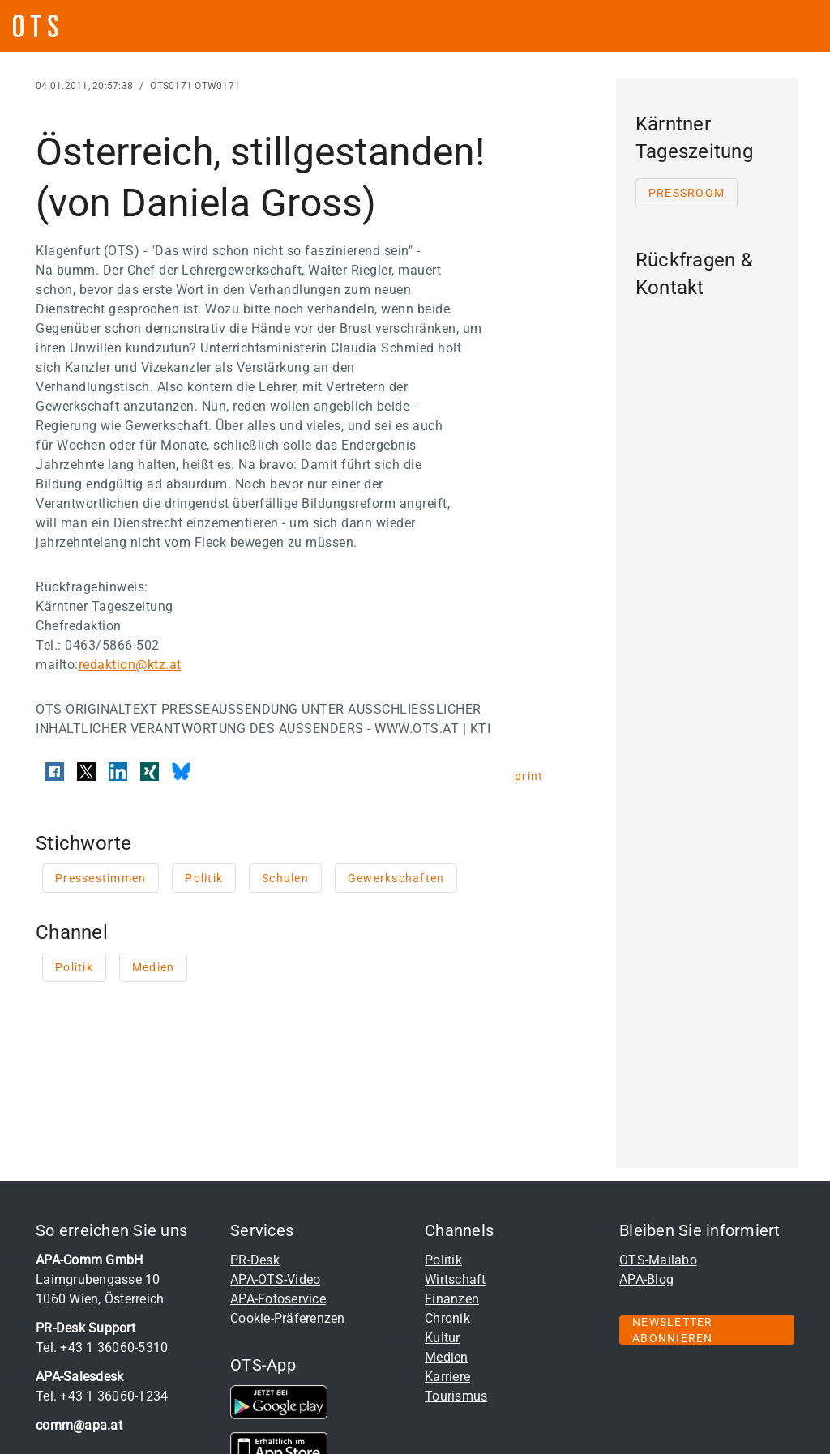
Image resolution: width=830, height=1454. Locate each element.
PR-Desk (255, 1260)
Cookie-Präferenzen (287, 1318)
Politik (443, 1260)
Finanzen (452, 1299)
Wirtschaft (455, 1279)
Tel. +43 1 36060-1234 (102, 1396)
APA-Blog (646, 1279)
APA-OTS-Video (275, 1279)
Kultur (442, 1337)
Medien (446, 1357)
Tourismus (456, 1396)
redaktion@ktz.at (130, 664)
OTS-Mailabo (658, 1260)
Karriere (447, 1376)
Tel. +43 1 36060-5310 (102, 1347)
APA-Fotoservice (278, 1299)
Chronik (447, 1318)
